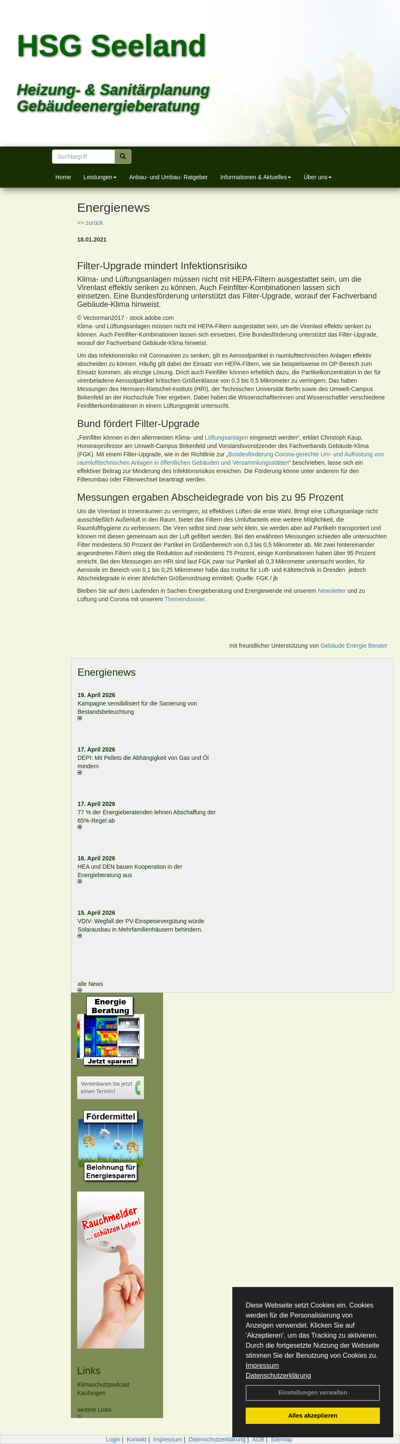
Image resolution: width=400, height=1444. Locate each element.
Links (89, 1370)
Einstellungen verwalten (313, 1392)
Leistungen (100, 177)
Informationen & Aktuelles (255, 177)
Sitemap (281, 1439)
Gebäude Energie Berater (353, 645)
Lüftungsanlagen (226, 437)
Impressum (262, 1365)
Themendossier (184, 599)
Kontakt (136, 1439)
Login (113, 1439)
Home (63, 177)
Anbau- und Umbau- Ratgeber (168, 177)
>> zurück (90, 222)
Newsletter (331, 590)
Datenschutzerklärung (278, 1375)
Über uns (318, 177)
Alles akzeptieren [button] (313, 1415)
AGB (258, 1439)
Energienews (107, 672)
